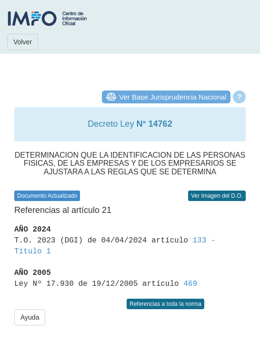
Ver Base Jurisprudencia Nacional (172, 97)
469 (190, 284)
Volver (22, 42)
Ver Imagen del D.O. (217, 195)
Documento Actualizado (47, 195)
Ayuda (29, 317)
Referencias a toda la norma (165, 304)
